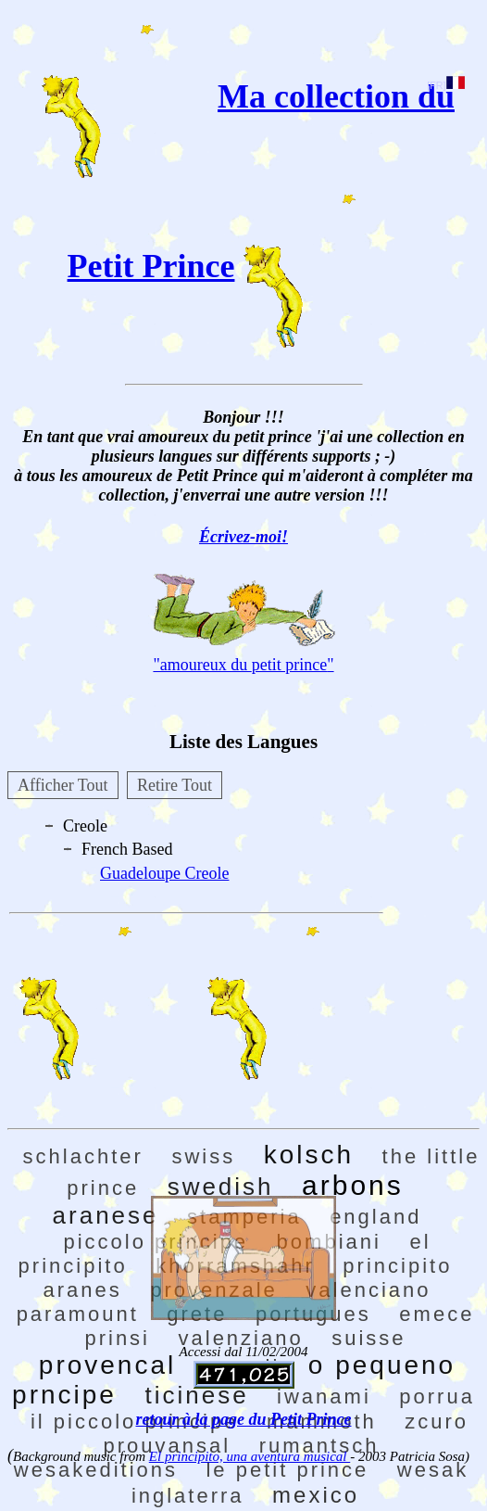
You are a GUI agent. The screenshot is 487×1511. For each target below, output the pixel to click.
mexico (315, 1494)
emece (436, 1314)
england (375, 1216)
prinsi (117, 1338)
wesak (432, 1469)
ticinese (196, 1395)
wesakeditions (96, 1469)
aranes (82, 1289)
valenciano (368, 1289)
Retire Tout (174, 785)
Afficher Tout (63, 785)
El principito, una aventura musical (249, 1456)
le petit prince (287, 1469)
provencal (107, 1365)
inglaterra (187, 1495)
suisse (368, 1338)
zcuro (436, 1421)
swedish (221, 1186)
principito (397, 1265)
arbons (353, 1185)
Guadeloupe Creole (164, 873)
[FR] (445, 85)
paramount (78, 1314)
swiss (203, 1156)
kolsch (309, 1154)
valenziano (241, 1338)
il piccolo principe (135, 1421)
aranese (106, 1215)
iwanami (324, 1396)
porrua (437, 1396)
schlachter (83, 1156)
